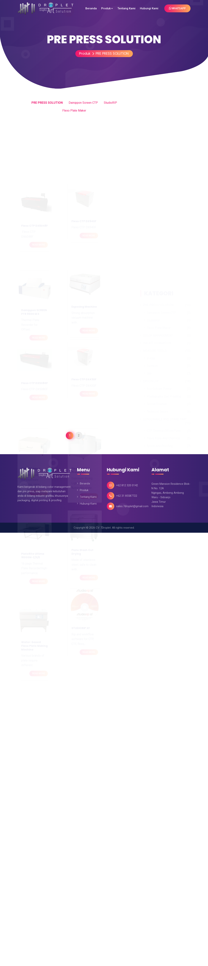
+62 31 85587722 (126, 495)
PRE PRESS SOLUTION (110, 53)
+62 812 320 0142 (127, 485)
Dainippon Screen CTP (83, 102)
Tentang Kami (88, 497)
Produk (83, 53)
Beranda (85, 483)
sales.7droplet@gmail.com (132, 506)
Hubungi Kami (88, 503)
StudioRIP (110, 102)
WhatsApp (177, 8)
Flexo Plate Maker (74, 110)
